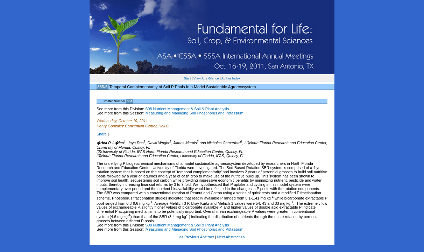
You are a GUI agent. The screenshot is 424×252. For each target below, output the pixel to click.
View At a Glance (206, 78)
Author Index (230, 78)
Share (102, 134)
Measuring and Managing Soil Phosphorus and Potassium (194, 113)
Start (187, 78)
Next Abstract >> (231, 237)
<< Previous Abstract (197, 237)
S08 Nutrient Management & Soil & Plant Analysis (187, 109)
